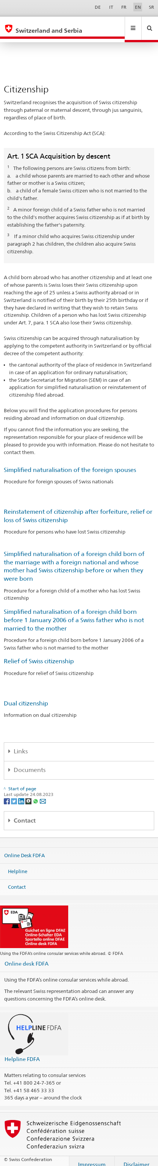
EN (138, 7)
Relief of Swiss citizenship (39, 654)
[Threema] (29, 793)
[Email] (43, 793)
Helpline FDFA (22, 1051)
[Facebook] (7, 793)
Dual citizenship (26, 696)
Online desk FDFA (26, 956)
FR (124, 7)
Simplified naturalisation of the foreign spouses (70, 462)
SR (151, 7)
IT (111, 7)
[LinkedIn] (21, 793)
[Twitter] (14, 793)
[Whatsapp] (36, 793)
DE (98, 7)
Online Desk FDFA (24, 848)
